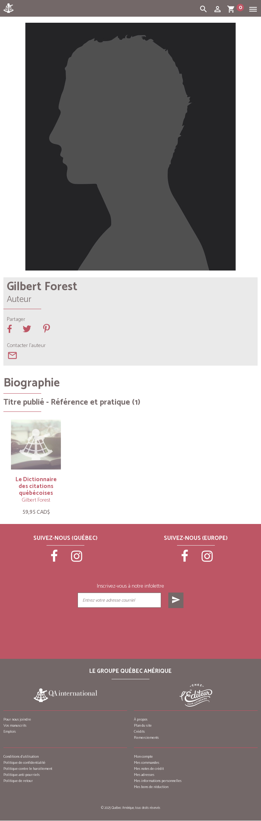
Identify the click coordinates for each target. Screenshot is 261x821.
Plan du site (143, 725)
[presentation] (130, 627)
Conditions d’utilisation (21, 757)
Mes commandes (146, 763)
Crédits (139, 732)
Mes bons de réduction (151, 787)
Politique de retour (18, 781)
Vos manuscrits (14, 725)
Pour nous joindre (17, 719)
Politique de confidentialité (24, 763)
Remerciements (146, 738)
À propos (141, 719)
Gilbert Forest (36, 500)
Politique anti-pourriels (21, 775)
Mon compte (143, 757)
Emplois (9, 732)
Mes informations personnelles (158, 781)
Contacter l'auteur (26, 346)
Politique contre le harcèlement (27, 769)
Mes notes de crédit (149, 769)
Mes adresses (144, 775)
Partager (16, 320)
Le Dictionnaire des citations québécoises (36, 486)
